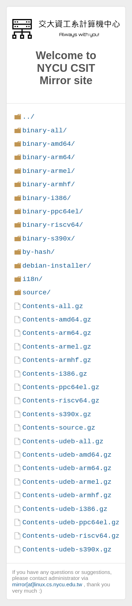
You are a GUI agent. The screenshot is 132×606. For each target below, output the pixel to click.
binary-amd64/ (48, 144)
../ (28, 116)
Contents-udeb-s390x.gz (66, 549)
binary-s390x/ (48, 238)
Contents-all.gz (52, 306)
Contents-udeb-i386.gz (64, 509)
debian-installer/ (56, 265)
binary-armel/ (48, 171)
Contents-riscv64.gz (60, 400)
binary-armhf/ (48, 184)
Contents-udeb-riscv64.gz (70, 536)
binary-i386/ (46, 198)
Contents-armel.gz (56, 346)
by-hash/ (38, 252)
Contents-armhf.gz (56, 360)
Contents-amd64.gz (56, 319)
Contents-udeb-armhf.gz (66, 495)
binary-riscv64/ (52, 225)
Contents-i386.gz (54, 374)
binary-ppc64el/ (52, 211)
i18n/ (32, 279)
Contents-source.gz (58, 427)
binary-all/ (44, 130)
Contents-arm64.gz (56, 333)
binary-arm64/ (48, 157)
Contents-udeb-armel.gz (66, 482)
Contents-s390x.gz (56, 414)
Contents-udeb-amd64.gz (66, 455)
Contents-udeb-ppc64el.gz (70, 522)
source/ (36, 292)
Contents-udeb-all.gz (62, 441)
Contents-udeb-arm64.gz (66, 468)
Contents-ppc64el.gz (60, 387)
